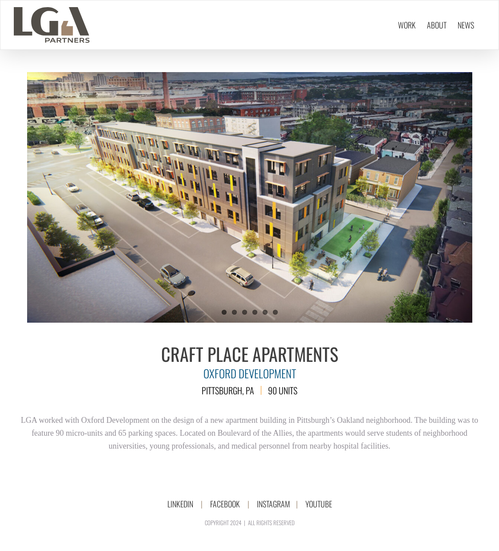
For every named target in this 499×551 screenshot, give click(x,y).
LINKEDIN (180, 504)
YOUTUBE (318, 504)
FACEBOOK (225, 504)
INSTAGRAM (273, 504)
